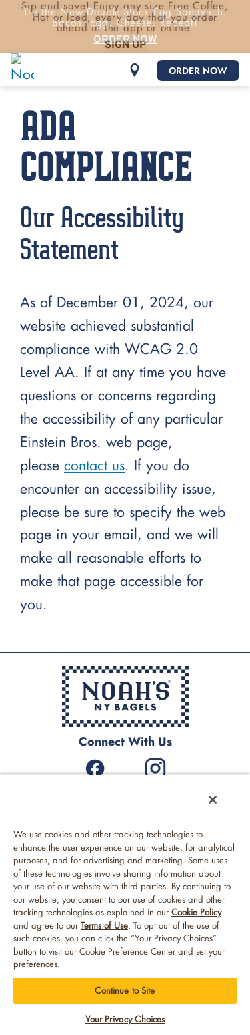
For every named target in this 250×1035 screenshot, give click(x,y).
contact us (94, 466)
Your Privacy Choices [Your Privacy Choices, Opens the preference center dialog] (125, 1019)
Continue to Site (125, 990)
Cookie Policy (196, 912)
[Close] (212, 799)
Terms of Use (104, 925)
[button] (135, 70)
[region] (125, 904)
